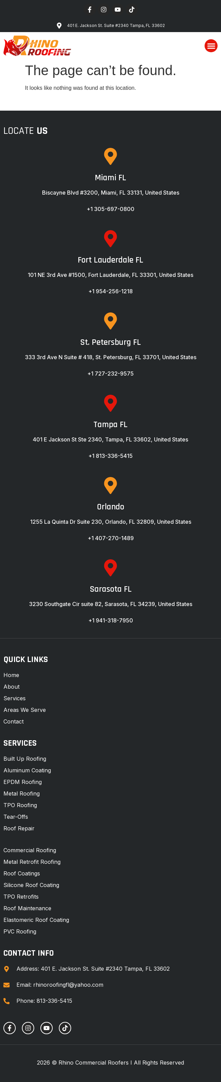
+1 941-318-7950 (110, 620)
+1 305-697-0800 (110, 209)
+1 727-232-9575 (110, 373)
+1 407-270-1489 (111, 538)
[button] (211, 45)
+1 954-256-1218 (110, 291)
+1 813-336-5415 (110, 455)
